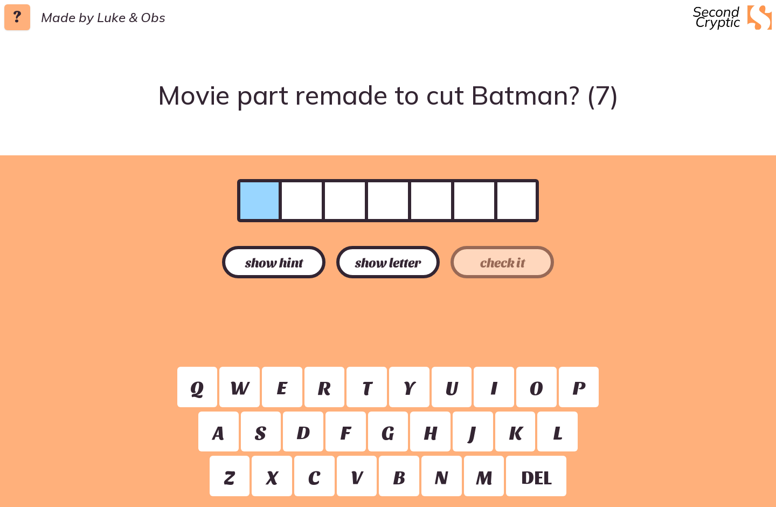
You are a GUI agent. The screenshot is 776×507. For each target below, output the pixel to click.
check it (502, 262)
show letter (388, 262)
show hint (274, 262)
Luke (111, 17)
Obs (153, 17)
